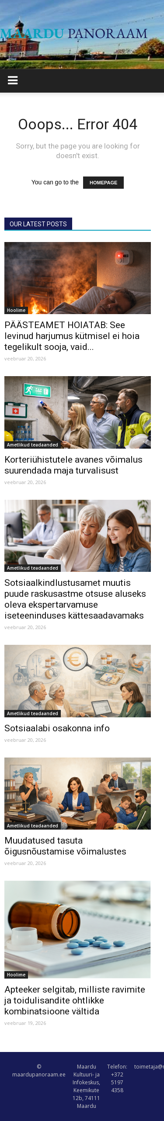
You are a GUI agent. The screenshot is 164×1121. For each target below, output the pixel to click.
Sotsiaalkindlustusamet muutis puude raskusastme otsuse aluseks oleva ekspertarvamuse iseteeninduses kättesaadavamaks (75, 599)
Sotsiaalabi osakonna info (57, 728)
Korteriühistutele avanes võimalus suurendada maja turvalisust (73, 465)
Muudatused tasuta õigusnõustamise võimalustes (65, 846)
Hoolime (16, 310)
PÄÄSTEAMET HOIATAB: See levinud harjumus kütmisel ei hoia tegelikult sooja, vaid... (72, 336)
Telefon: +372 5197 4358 (117, 1078)
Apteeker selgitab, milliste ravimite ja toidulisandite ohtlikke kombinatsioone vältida (74, 1000)
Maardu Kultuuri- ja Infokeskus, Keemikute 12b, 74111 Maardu (86, 1086)
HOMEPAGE (103, 182)
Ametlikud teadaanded (32, 445)
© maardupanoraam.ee (39, 1070)
